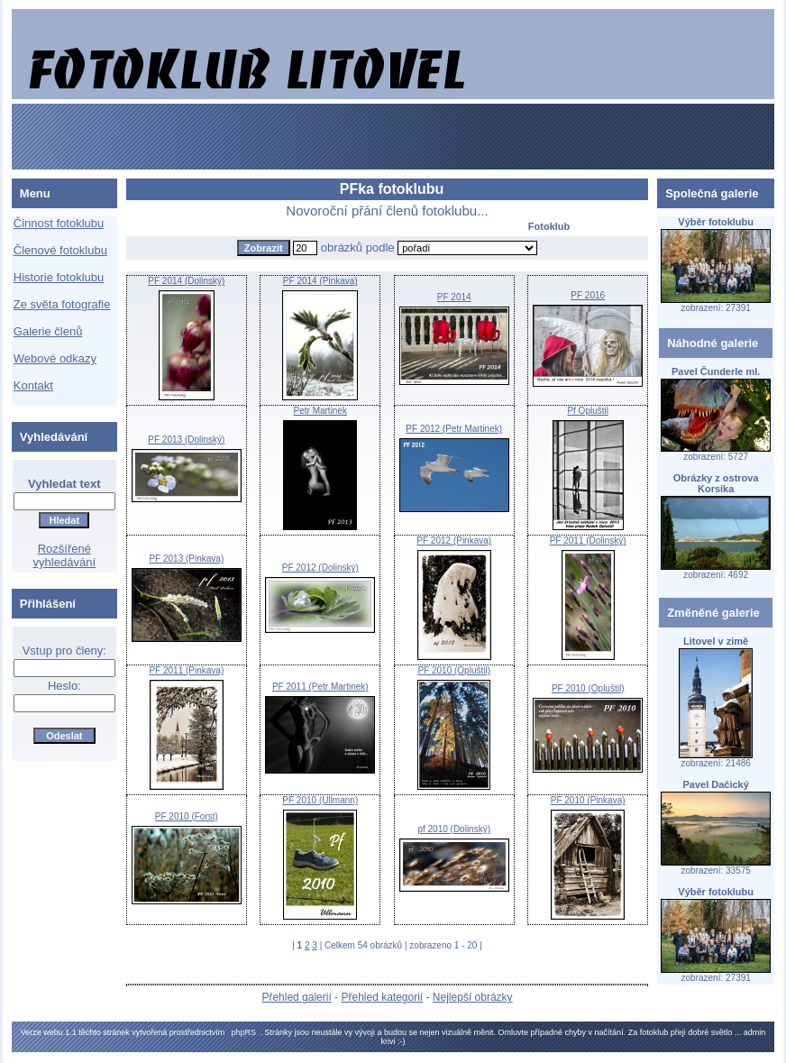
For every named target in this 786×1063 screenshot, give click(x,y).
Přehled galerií (296, 997)
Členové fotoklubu (60, 250)
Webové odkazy (55, 358)
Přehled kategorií (382, 997)
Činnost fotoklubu (59, 223)
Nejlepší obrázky (473, 997)
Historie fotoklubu (59, 277)
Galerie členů (48, 331)
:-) (402, 1041)
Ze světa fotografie (62, 304)
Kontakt (33, 385)
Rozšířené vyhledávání (64, 555)
